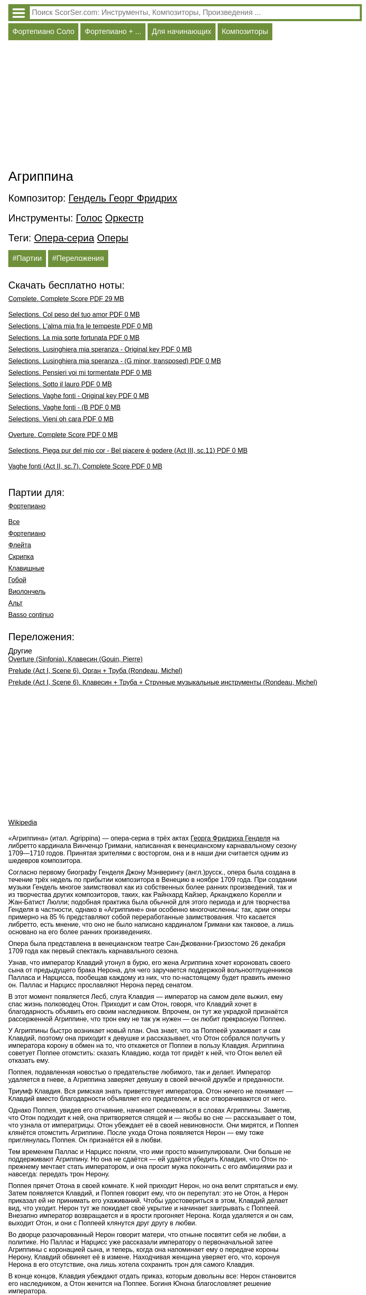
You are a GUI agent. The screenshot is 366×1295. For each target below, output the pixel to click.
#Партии (27, 258)
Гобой (17, 579)
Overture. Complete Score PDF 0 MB (63, 434)
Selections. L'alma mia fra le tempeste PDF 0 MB (80, 326)
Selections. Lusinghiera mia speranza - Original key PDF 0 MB (100, 349)
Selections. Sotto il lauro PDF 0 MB (60, 384)
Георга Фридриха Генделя (230, 838)
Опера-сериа (64, 237)
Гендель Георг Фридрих (122, 198)
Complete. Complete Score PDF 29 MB (66, 298)
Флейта (19, 545)
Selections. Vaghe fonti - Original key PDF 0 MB (78, 395)
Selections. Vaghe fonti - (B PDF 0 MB (64, 407)
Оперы (112, 237)
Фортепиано (27, 506)
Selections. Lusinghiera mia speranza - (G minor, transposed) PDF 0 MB (114, 360)
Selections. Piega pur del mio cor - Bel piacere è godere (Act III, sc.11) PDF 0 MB (127, 450)
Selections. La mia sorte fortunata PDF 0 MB (74, 337)
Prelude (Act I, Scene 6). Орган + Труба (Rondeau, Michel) (95, 670)
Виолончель (27, 591)
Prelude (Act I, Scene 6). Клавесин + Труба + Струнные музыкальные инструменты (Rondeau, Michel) (162, 682)
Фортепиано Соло (43, 31)
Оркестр (124, 218)
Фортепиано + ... (113, 31)
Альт (15, 603)
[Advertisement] (185, 107)
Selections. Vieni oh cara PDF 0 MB (61, 419)
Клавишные (26, 568)
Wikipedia (22, 822)
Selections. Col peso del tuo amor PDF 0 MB (74, 314)
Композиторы (245, 31)
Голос (89, 218)
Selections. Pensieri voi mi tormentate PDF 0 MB (80, 372)
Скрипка (21, 556)
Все (14, 521)
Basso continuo (30, 614)
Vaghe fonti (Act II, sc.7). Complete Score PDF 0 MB (85, 466)
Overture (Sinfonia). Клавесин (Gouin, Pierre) (75, 659)
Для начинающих (181, 31)
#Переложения (78, 258)
